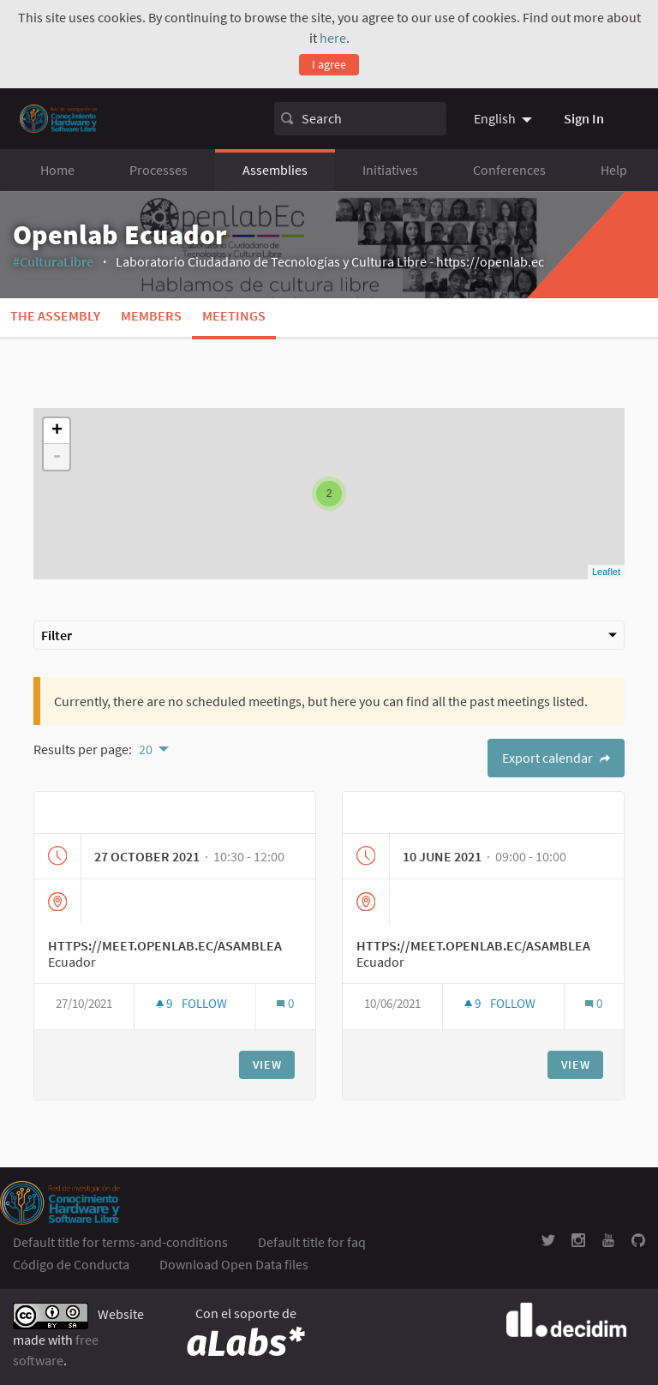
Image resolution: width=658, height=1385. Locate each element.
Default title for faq (312, 1241)
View (267, 1064)
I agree (329, 64)
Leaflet (606, 572)
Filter (329, 635)
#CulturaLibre (53, 261)
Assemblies (275, 169)
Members (151, 315)
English (495, 118)
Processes (158, 169)
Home (57, 169)
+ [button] (57, 431)
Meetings (234, 315)
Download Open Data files (233, 1264)
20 (146, 749)
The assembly (55, 315)
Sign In (584, 118)
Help (614, 169)
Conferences (509, 169)
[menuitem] (505, 118)
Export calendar (556, 757)
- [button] (57, 457)
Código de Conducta (71, 1264)
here (333, 37)
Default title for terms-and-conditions (120, 1241)
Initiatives (390, 169)
